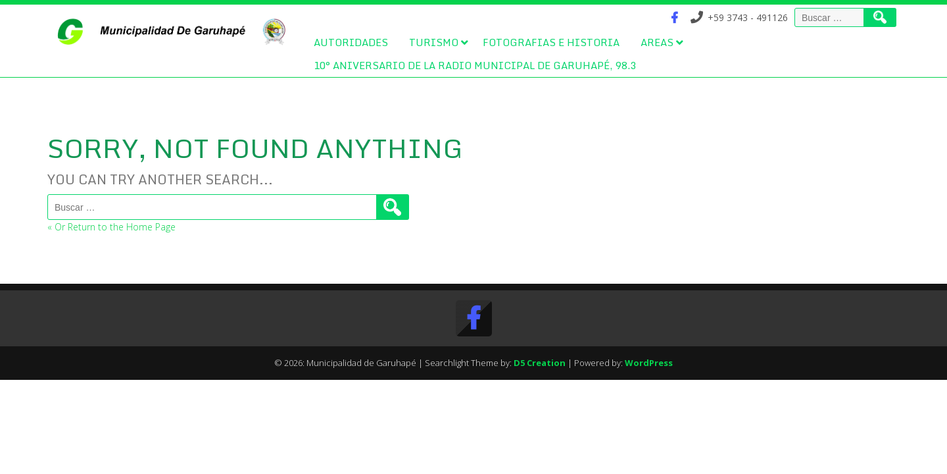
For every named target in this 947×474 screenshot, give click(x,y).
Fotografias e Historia (551, 42)
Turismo (433, 42)
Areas (657, 42)
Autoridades (351, 42)
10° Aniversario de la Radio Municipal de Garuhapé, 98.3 (475, 65)
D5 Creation (540, 363)
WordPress (649, 363)
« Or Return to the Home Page (111, 227)
